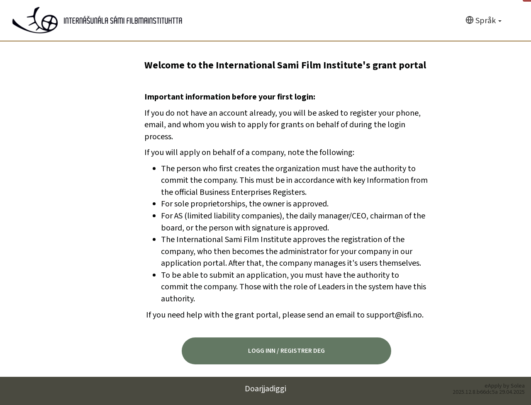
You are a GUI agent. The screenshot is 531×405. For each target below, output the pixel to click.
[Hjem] (97, 20)
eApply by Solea (505, 386)
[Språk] (483, 21)
